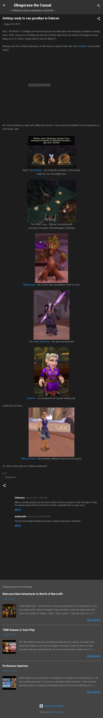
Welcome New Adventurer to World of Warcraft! (32, 594)
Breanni (32, 398)
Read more (94, 620)
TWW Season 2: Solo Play (18, 629)
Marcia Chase (28, 458)
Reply (18, 510)
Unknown (20, 497)
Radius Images (58, 712)
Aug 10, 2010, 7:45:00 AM (36, 498)
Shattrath (82, 46)
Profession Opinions (15, 665)
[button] (99, 19)
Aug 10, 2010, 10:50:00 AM (39, 516)
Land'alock (44, 341)
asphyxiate (20, 516)
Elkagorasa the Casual (32, 5)
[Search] (99, 6)
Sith (31, 341)
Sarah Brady (35, 170)
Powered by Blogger (51, 706)
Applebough (29, 284)
